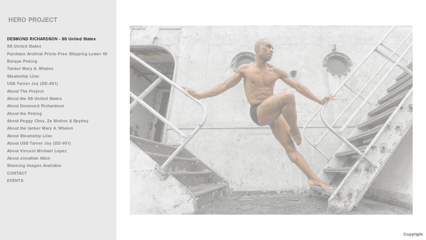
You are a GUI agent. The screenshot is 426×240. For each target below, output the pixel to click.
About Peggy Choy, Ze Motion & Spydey (48, 120)
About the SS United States (34, 98)
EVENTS (15, 180)
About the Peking (24, 113)
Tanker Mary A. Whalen (30, 68)
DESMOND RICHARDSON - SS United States (51, 38)
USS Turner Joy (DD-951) (32, 83)
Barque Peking (22, 61)
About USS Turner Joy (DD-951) (39, 143)
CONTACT (17, 173)
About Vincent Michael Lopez (37, 150)
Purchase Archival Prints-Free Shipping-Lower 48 (57, 53)
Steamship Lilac (23, 76)
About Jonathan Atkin (28, 158)
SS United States (24, 46)
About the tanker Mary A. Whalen (40, 128)
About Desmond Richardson (35, 105)
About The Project (25, 91)
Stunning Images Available (34, 165)
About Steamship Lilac (29, 135)
